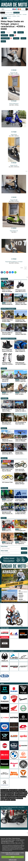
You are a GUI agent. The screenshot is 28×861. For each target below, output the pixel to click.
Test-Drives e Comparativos (8, 308)
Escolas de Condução (10, 798)
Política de (12, 859)
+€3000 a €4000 (5, 38)
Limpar (3, 32)
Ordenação (20, 32)
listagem (9, 18)
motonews (25, 14)
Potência (23, 38)
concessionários (12, 14)
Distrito (3, 41)
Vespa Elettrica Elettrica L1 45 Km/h (13, 261)
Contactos (3, 838)
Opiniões (4, 368)
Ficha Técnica (9, 838)
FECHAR (12, 857)
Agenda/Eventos (13, 790)
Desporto (4, 428)
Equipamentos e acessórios (8, 338)
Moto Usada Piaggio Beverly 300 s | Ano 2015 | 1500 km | (14, 816)
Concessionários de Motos (7, 793)
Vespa (11, 35)
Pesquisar (24, 548)
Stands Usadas (19, 793)
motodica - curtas (15, 16)
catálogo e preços (9, 12)
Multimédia (4, 398)
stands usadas (19, 14)
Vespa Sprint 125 (14, 230)
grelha (5, 18)
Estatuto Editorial (16, 838)
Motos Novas (21, 790)
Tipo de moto (4, 35)
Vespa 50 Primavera (13, 103)
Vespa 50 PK (14, 134)
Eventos (3, 518)
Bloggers (3, 800)
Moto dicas (4, 488)
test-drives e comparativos (6, 16)
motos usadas (16, 12)
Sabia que (4, 458)
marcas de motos (4, 14)
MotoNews (4, 278)
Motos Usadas (4, 790)
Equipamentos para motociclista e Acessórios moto (14, 791)
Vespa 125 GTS (13, 165)
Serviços (13, 800)
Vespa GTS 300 (13, 72)
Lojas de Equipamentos (21, 795)
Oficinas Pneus (10, 795)
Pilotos (8, 800)
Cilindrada (16, 38)
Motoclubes (20, 798)
